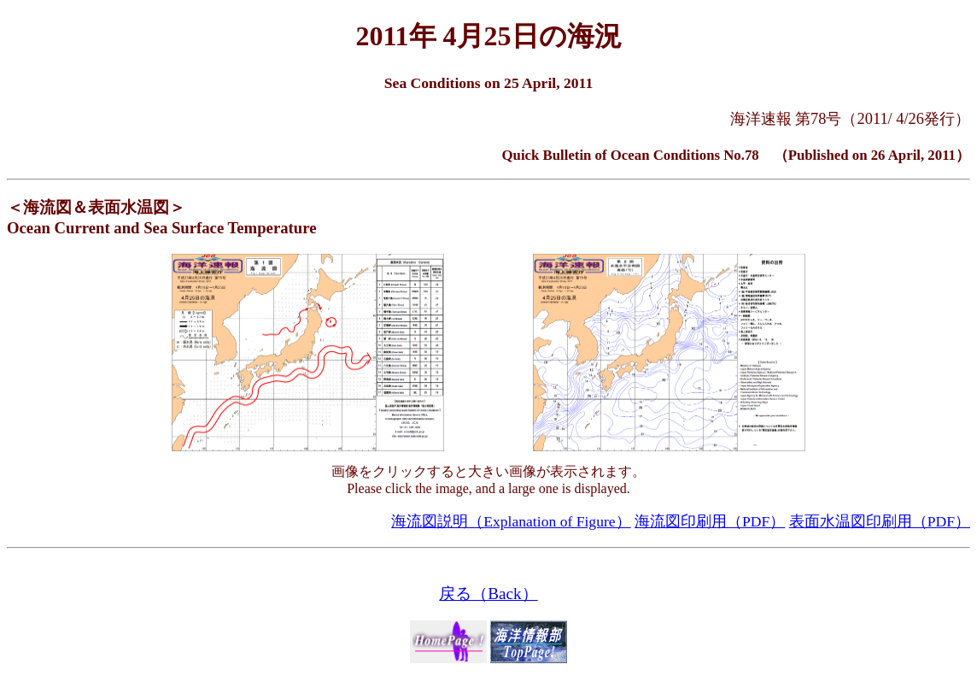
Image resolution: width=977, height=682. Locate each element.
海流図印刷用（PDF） (710, 521)
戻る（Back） (488, 594)
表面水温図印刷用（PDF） (879, 521)
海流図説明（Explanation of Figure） (510, 521)
